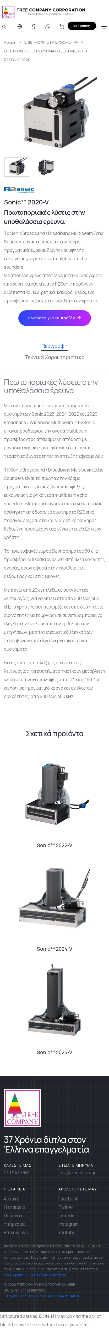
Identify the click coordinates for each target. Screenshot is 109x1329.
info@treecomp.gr (77, 1173)
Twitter (65, 1207)
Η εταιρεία (14, 1207)
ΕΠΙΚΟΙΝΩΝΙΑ (81, 25)
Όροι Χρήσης (14, 1274)
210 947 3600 (17, 1173)
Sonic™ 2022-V (54, 845)
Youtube (66, 1232)
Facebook (68, 1199)
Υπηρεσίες (14, 1224)
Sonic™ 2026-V (54, 1052)
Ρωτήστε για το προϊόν (54, 318)
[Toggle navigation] (104, 26)
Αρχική (10, 42)
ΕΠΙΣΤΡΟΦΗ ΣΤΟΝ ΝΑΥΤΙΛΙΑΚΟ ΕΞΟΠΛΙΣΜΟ (43, 51)
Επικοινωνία (16, 1232)
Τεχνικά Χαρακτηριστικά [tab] (55, 357)
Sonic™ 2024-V (54, 948)
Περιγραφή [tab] (54, 346)
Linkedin (66, 1216)
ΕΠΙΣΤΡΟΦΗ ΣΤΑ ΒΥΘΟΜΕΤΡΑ (51, 42)
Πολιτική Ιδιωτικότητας (47, 1274)
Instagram (68, 1224)
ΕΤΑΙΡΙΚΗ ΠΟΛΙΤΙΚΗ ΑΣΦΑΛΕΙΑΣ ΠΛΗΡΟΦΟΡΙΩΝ (41, 1296)
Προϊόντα (14, 1216)
